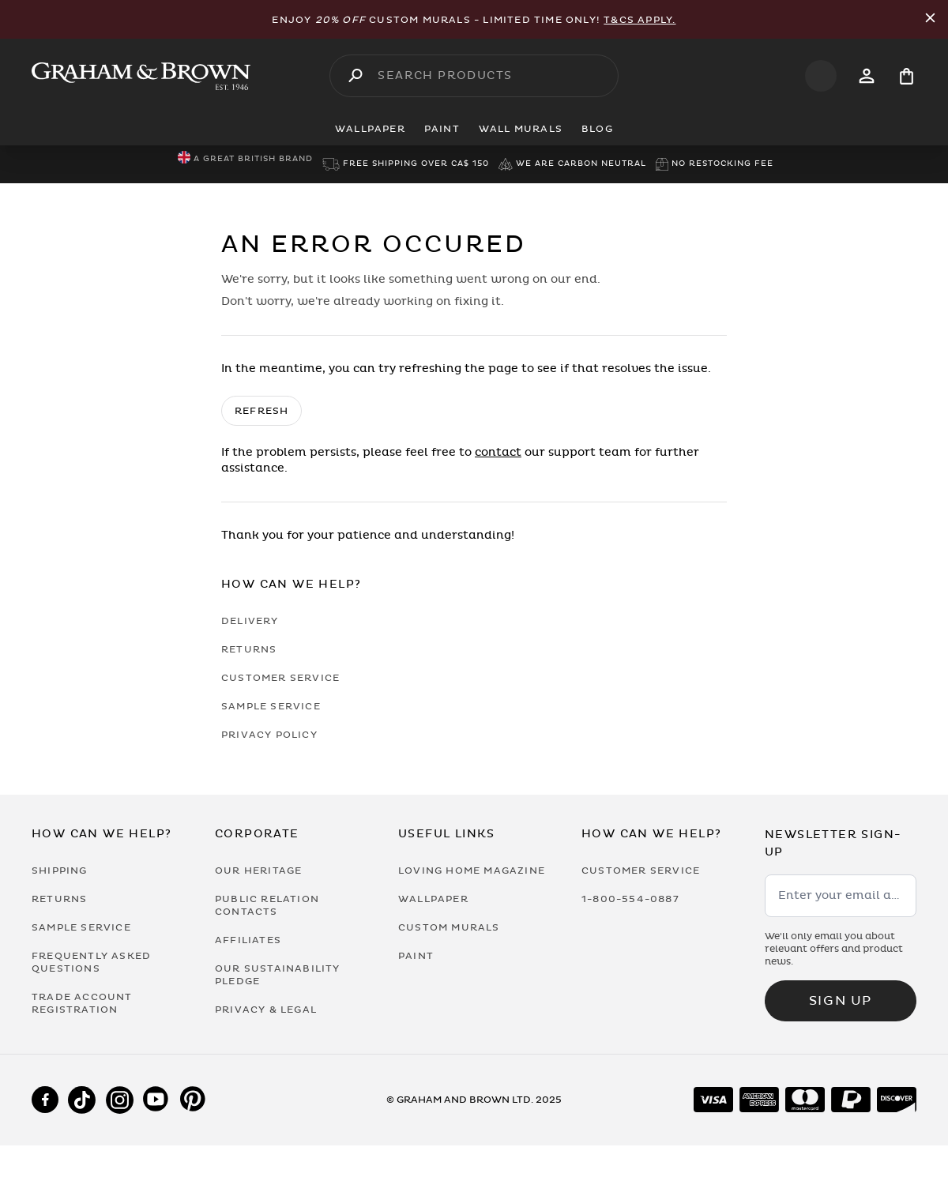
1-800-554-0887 (630, 898)
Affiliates (248, 940)
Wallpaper (433, 898)
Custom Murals (449, 927)
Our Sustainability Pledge (277, 975)
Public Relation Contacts (267, 905)
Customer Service (280, 677)
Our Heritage (258, 870)
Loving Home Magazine (471, 870)
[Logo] (141, 76)
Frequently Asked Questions (91, 962)
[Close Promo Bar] (930, 19)
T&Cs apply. (639, 19)
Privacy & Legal (266, 1009)
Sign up (840, 1001)
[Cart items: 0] (906, 76)
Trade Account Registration (82, 1003)
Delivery (250, 620)
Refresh (261, 410)
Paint (416, 955)
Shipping (60, 870)
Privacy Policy (269, 734)
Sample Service (271, 706)
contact (498, 452)
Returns (248, 649)
